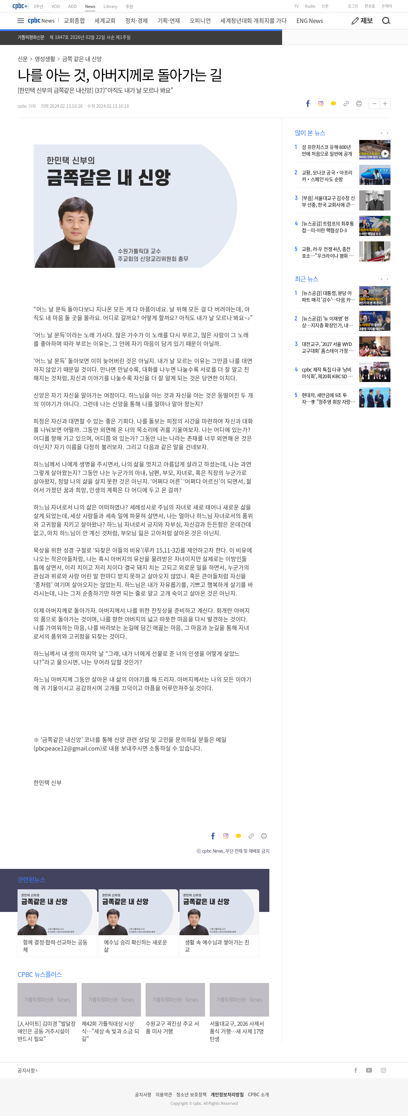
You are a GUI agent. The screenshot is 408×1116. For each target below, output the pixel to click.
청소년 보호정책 (191, 1094)
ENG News (309, 20)
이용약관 (164, 1094)
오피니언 (200, 20)
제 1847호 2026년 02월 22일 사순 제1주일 (90, 37)
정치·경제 (136, 20)
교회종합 (74, 20)
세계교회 (104, 20)
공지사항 (27, 1070)
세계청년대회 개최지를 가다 (253, 20)
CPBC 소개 (258, 1094)
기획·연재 (168, 20)
